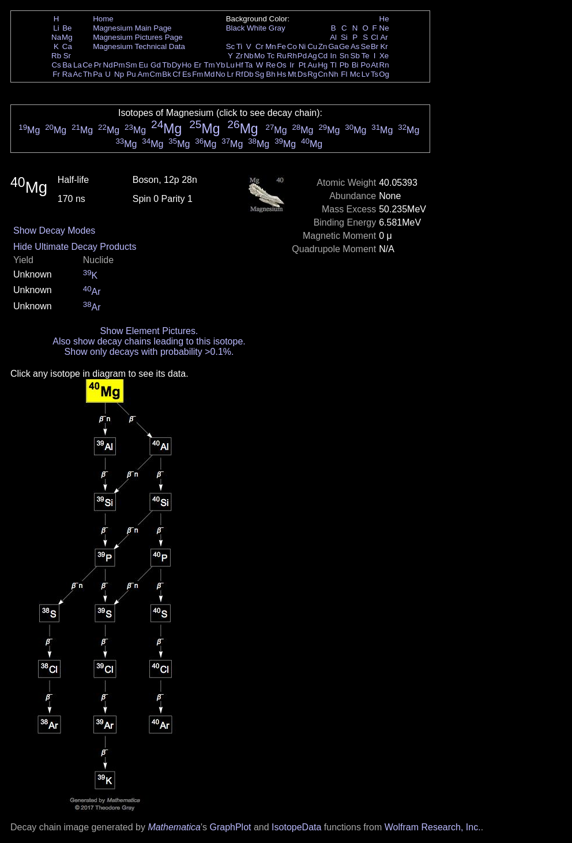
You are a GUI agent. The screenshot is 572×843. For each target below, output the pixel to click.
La (77, 65)
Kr (383, 46)
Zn (323, 46)
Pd (302, 55)
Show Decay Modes (54, 230)
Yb (220, 65)
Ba (67, 65)
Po (365, 65)
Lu (230, 65)
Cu (312, 46)
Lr (230, 74)
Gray (277, 28)
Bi (355, 65)
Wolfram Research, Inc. (433, 827)
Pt (302, 65)
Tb (166, 65)
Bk (166, 74)
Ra (67, 74)
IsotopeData (296, 827)
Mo (259, 55)
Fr (56, 74)
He (384, 18)
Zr (239, 55)
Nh (333, 74)
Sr (67, 55)
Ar (383, 37)
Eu (143, 65)
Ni (302, 46)
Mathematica (174, 827)
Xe (384, 55)
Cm (156, 74)
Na (56, 37)
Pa (97, 74)
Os (282, 65)
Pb (344, 65)
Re (271, 65)
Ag (312, 55)
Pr (97, 65)
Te (366, 55)
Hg (323, 65)
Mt (292, 74)
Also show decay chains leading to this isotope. (148, 341)
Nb (249, 55)
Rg (312, 74)
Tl (333, 65)
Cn (323, 74)
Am (143, 74)
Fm (197, 74)
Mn (270, 46)
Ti (239, 46)
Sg (259, 74)
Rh (292, 55)
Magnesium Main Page (132, 28)
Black (235, 28)
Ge (344, 46)
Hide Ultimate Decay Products (74, 247)
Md (209, 74)
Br (374, 46)
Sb (355, 55)
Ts (374, 74)
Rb (56, 55)
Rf (239, 74)
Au (312, 65)
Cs (56, 65)
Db (249, 74)
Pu (131, 74)
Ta (248, 65)
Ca (67, 46)
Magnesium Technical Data (139, 46)
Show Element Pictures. (149, 331)
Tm (209, 65)
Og (384, 74)
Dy (176, 65)
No (220, 74)
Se (365, 46)
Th (87, 74)
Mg (67, 37)
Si (344, 37)
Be (67, 28)
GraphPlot (230, 827)
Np (119, 74)
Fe (281, 46)
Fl (344, 74)
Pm (119, 65)
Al (333, 37)
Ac (77, 74)
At (374, 65)
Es (186, 74)
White (256, 28)
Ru (282, 55)
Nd (108, 65)
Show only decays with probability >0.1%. (149, 352)
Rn (384, 65)
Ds (302, 74)
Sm (131, 65)
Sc (230, 46)
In (333, 55)
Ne (384, 28)
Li (56, 28)
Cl (374, 37)
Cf (176, 74)
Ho (186, 65)
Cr (259, 46)
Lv (366, 74)
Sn (344, 55)
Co (292, 46)
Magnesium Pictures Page (138, 37)
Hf (239, 65)
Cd (323, 55)
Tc (270, 55)
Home (103, 18)
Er (197, 65)
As (355, 46)
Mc (355, 74)
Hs (281, 74)
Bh (270, 74)
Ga (333, 46)
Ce (87, 65)
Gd (155, 65)
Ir (291, 65)
